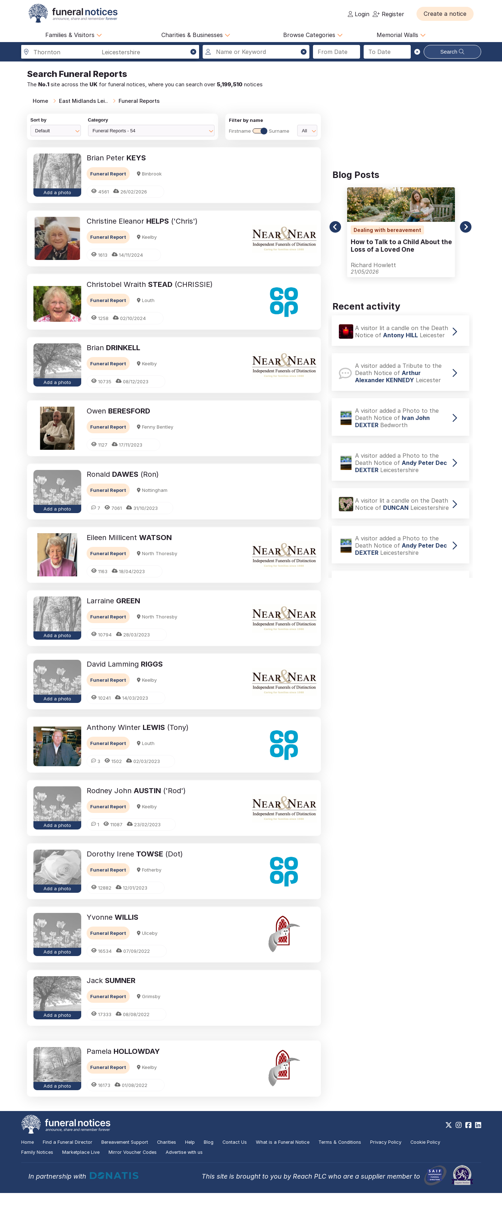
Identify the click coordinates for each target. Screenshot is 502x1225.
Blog (208, 1174)
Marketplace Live (81, 1184)
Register (388, 14)
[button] (445, 13)
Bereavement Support (124, 1174)
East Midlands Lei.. (83, 100)
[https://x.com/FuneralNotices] (448, 1157)
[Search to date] (387, 52)
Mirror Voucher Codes (133, 1184)
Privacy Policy (385, 1174)
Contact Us (234, 1174)
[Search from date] (336, 52)
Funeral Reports (139, 100)
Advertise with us (184, 1184)
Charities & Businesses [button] (195, 34)
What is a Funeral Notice (282, 1174)
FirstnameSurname (259, 131)
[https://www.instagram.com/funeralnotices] (459, 1157)
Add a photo (57, 192)
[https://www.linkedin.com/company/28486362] (478, 1157)
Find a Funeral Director (67, 1174)
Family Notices (37, 1184)
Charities (166, 1174)
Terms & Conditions (339, 1174)
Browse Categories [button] (313, 34)
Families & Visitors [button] (73, 34)
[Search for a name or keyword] (256, 52)
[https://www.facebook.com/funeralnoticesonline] (468, 1157)
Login (358, 14)
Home (40, 100)
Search (452, 52)
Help (190, 1174)
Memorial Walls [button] (401, 34)
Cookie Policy (425, 1174)
